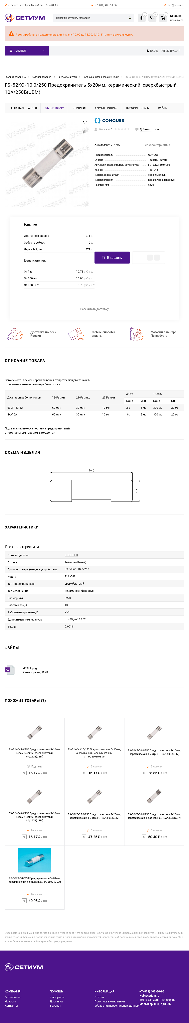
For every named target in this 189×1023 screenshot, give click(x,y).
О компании (13, 997)
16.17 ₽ (34, 775)
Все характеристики (156, 145)
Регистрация (170, 51)
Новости (10, 1001)
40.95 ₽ (34, 903)
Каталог (18, 51)
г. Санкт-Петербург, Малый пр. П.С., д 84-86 (33, 5)
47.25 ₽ (94, 839)
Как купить (57, 997)
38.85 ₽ (154, 775)
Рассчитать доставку (94, 309)
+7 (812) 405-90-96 (106, 5)
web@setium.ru (176, 5)
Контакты (11, 1005)
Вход (154, 51)
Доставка (56, 1001)
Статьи (99, 997)
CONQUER (154, 155)
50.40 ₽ (154, 839)
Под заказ (34, 766)
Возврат (55, 1005)
